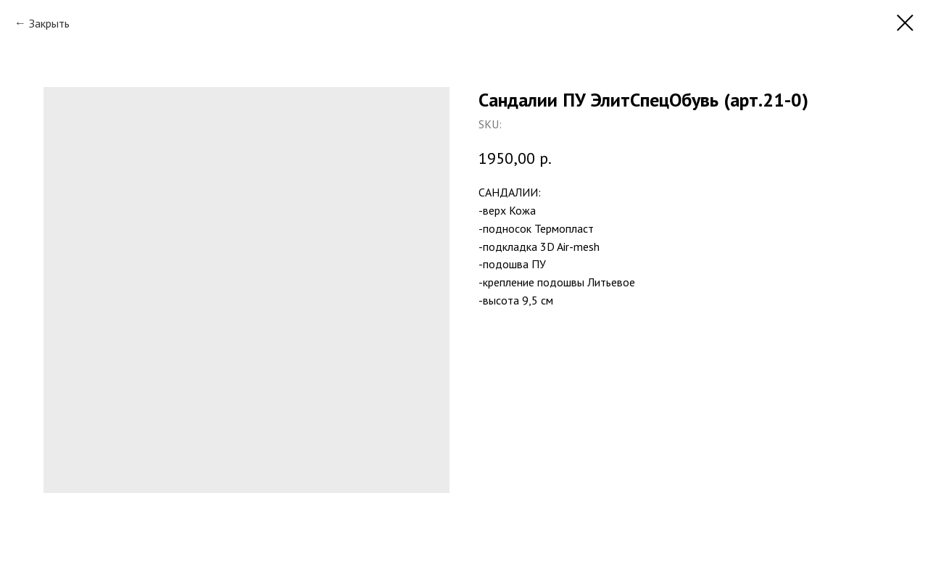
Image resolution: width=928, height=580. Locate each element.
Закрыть (49, 23)
